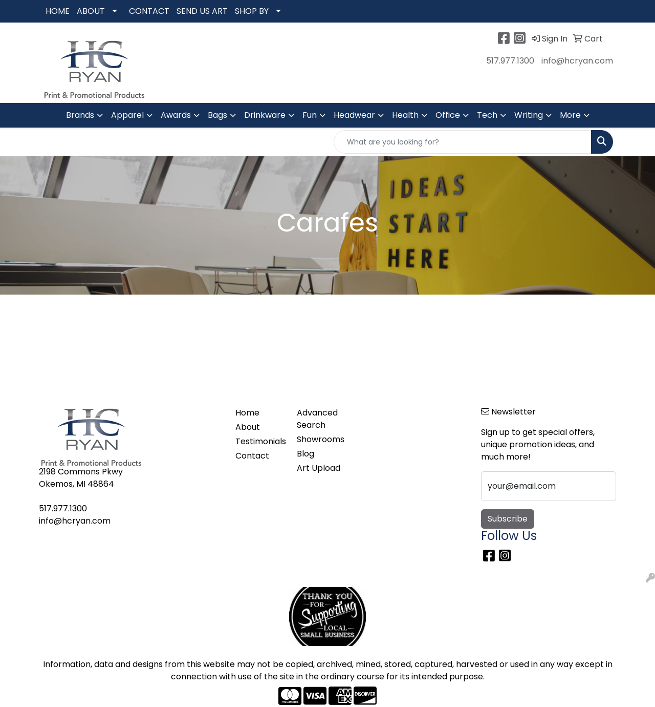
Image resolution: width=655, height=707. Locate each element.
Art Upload (318, 468)
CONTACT (149, 11)
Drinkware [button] (265, 115)
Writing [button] (528, 115)
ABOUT (91, 11)
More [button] (570, 115)
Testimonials (260, 441)
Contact (252, 456)
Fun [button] (309, 115)
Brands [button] (80, 115)
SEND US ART (202, 11)
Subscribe (508, 519)
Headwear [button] (354, 115)
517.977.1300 (510, 61)
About (247, 427)
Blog (305, 454)
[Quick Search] (463, 142)
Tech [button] (487, 115)
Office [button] (447, 115)
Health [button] (405, 115)
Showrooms (320, 439)
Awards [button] (176, 115)
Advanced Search (317, 419)
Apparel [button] (127, 115)
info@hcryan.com (577, 61)
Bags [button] (217, 115)
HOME (58, 11)
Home (247, 413)
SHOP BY (252, 11)
